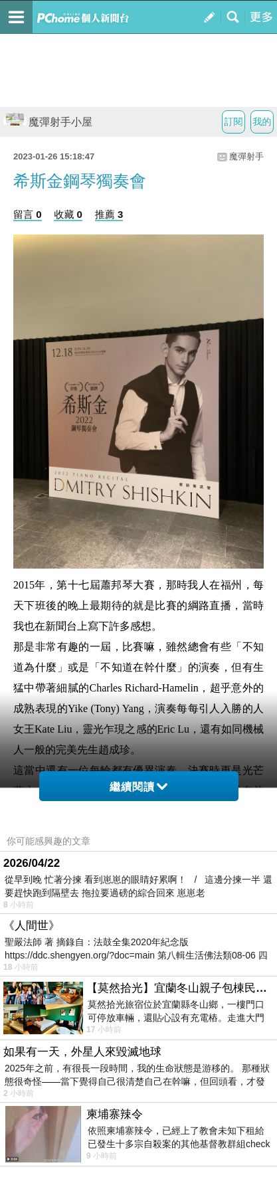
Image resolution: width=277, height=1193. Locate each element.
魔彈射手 (246, 156)
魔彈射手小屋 (47, 122)
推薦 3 (109, 214)
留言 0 (27, 214)
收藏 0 (68, 214)
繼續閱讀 (138, 786)
